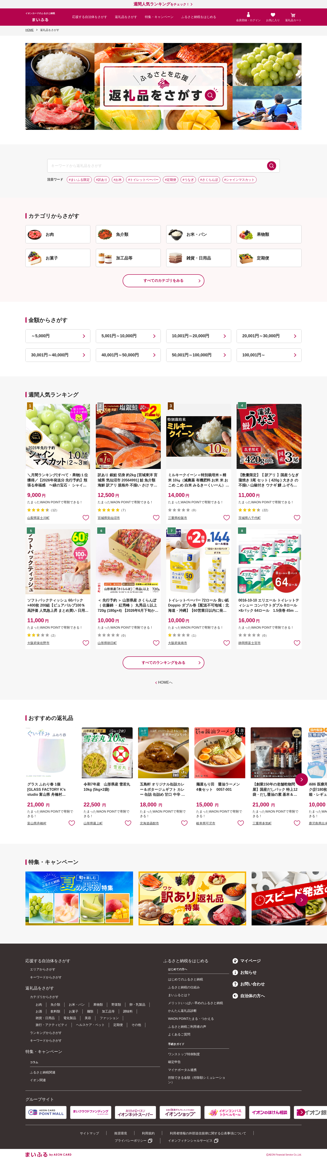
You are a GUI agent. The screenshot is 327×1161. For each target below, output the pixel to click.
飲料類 (55, 1011)
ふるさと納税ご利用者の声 (187, 1026)
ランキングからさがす (46, 1033)
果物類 (98, 1004)
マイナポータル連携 (182, 1070)
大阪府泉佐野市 (38, 643)
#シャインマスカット (239, 179)
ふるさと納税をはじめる (198, 17)
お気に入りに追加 (71, 822)
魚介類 (55, 1004)
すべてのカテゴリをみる (163, 280)
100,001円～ (253, 355)
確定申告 (174, 1062)
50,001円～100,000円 (191, 355)
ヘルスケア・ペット (90, 1025)
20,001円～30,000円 (261, 336)
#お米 (118, 179)
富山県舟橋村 (36, 823)
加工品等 (108, 1011)
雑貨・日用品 (45, 1018)
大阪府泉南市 (177, 643)
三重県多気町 (262, 823)
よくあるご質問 (179, 1034)
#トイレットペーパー (143, 179)
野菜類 (116, 1004)
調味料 (128, 1011)
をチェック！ (161, 4)
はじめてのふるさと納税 (185, 979)
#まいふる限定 (79, 179)
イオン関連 (38, 1080)
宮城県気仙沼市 (109, 518)
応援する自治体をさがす (89, 17)
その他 (136, 1025)
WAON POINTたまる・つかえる (191, 1018)
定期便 (118, 1025)
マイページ (247, 961)
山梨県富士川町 (38, 518)
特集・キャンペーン (159, 17)
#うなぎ (188, 179)
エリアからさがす (42, 969)
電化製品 (69, 1018)
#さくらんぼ (209, 179)
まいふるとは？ (179, 995)
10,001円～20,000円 (190, 336)
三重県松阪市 (177, 518)
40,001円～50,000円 (120, 355)
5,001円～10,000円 (119, 336)
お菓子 (73, 1011)
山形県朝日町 (107, 643)
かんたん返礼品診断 (182, 1010)
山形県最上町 (93, 823)
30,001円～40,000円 (49, 355)
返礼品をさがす (126, 17)
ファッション (109, 1018)
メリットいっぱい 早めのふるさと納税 (195, 1003)
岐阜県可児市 (205, 823)
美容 (88, 1018)
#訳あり (101, 179)
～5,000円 (40, 336)
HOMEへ (165, 682)
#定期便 (170, 179)
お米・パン (77, 1004)
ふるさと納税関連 (42, 1072)
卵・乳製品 (137, 1004)
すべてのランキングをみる (163, 663)
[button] (301, 779)
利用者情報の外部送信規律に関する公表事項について (208, 1133)
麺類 (90, 1011)
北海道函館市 (149, 823)
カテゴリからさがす (44, 997)
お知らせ (245, 972)
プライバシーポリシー (130, 1140)
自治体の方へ (249, 996)
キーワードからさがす (46, 977)
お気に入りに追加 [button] (85, 517)
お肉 (39, 1004)
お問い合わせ (249, 984)
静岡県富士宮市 (249, 643)
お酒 (39, 1011)
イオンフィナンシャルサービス (190, 1140)
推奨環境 (120, 1133)
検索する (271, 165)
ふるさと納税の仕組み (184, 987)
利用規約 (148, 1133)
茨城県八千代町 (249, 518)
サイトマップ (89, 1133)
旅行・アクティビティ (51, 1025)
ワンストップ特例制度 (184, 1054)
